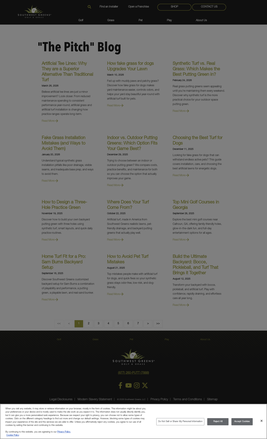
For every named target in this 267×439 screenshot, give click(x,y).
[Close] (261, 422)
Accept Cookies (242, 423)
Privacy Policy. (64, 434)
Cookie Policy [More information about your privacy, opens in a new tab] (12, 437)
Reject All (217, 423)
